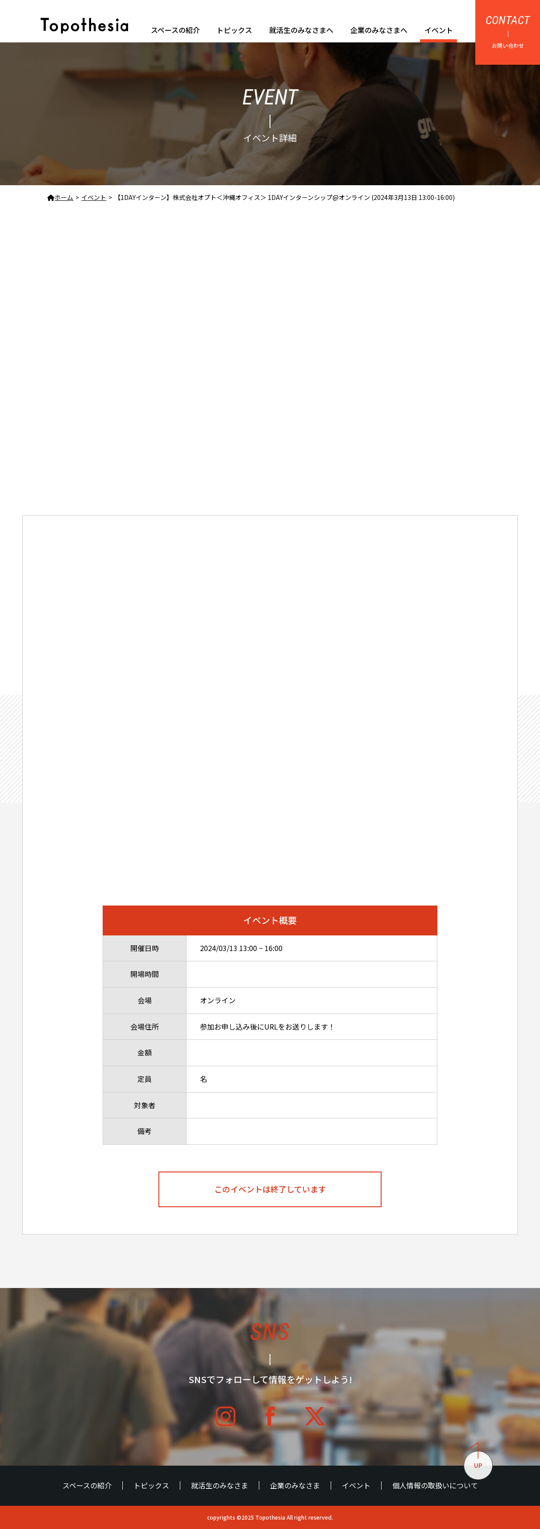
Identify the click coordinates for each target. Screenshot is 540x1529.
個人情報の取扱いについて (435, 1485)
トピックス (234, 30)
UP (474, 1460)
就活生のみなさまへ (301, 30)
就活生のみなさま (219, 1485)
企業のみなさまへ (378, 30)
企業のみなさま (295, 1485)
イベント (438, 30)
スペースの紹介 (175, 30)
